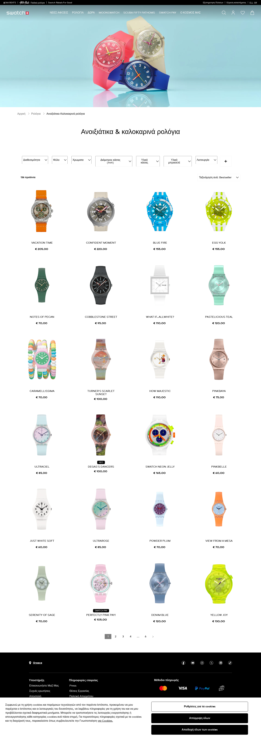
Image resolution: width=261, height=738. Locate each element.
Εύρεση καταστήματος (236, 3)
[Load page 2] (115, 632)
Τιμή (218, 159)
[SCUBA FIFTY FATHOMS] (139, 12)
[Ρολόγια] (78, 12)
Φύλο (57, 159)
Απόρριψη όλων (199, 718)
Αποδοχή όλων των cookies (200, 729)
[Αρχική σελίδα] (18, 13)
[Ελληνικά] (253, 2)
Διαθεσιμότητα (34, 159)
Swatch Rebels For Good (60, 3)
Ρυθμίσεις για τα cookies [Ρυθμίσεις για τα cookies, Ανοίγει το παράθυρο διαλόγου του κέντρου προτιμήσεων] (199, 706)
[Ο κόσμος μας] (190, 12)
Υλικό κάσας (141, 159)
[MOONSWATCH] (109, 12)
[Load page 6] (145, 632)
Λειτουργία (197, 159)
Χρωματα (78, 159)
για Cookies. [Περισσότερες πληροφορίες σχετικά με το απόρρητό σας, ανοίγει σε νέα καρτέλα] (105, 721)
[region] (130, 718)
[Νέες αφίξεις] (59, 12)
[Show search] (224, 13)
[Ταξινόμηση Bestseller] (218, 173)
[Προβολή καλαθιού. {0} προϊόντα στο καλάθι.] (252, 13)
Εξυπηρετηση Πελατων (213, 3)
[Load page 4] (130, 632)
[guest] (233, 13)
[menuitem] (59, 12)
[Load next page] (153, 632)
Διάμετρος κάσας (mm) (109, 159)
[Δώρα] (91, 12)
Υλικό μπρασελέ (170, 159)
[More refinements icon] (233, 159)
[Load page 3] (123, 632)
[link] (24, 2)
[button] (243, 12)
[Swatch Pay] (167, 12)
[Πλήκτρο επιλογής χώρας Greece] (35, 659)
